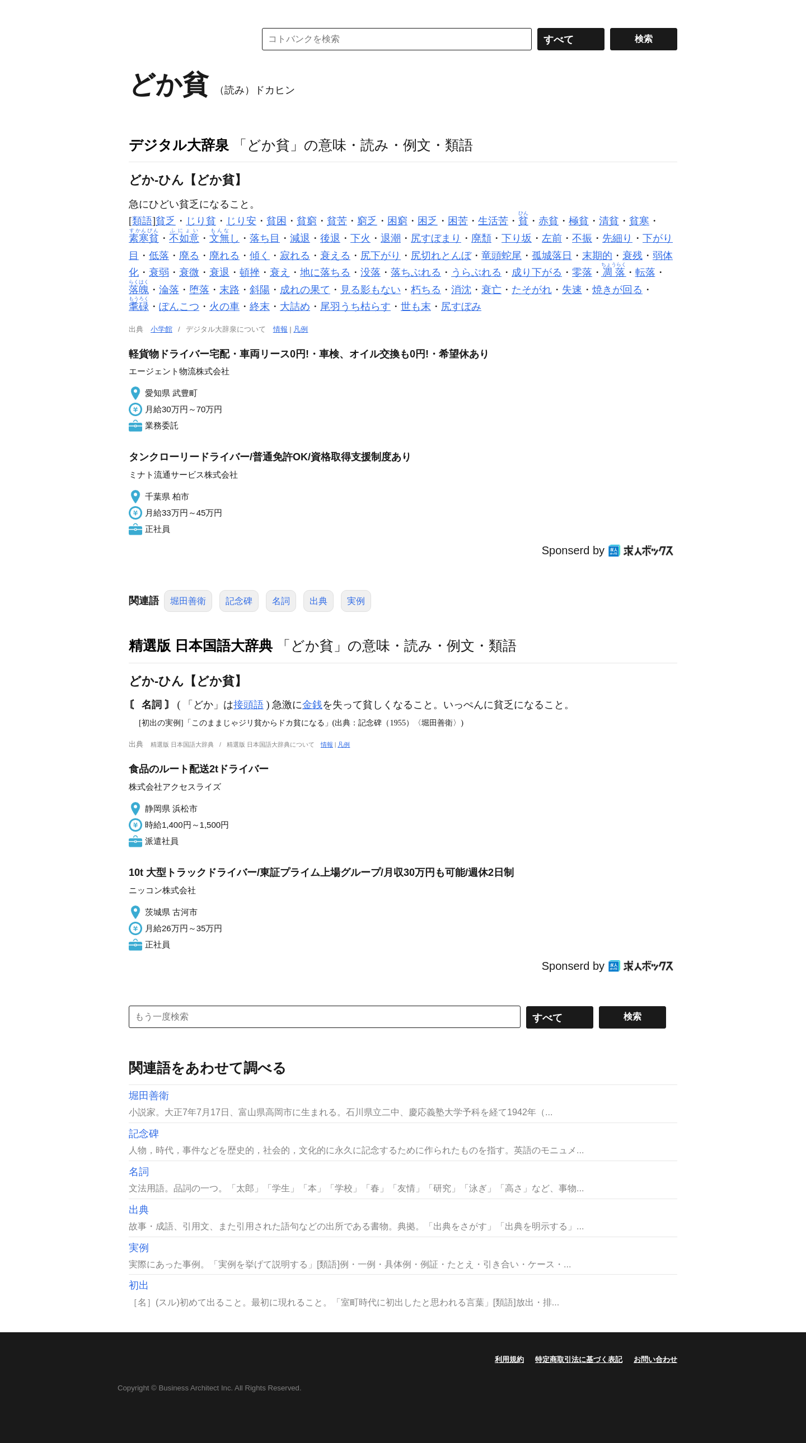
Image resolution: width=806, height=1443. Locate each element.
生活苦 (493, 221)
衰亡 (491, 289)
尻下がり (380, 255)
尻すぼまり (436, 238)
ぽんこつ (179, 306)
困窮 (397, 221)
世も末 (416, 306)
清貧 (609, 221)
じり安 (241, 221)
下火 (360, 238)
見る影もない (370, 289)
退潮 (391, 238)
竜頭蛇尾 (501, 255)
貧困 (276, 221)
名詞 (281, 601)
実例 (356, 601)
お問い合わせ (655, 1359)
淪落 (169, 289)
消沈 (461, 289)
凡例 (300, 329)
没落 (370, 272)
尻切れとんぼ (441, 255)
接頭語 (248, 704)
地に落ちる (325, 272)
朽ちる (426, 289)
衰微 (189, 272)
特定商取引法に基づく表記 (578, 1359)
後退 (330, 238)
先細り (617, 238)
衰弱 (159, 272)
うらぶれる (476, 272)
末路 (229, 289)
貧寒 (639, 221)
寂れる (295, 255)
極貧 (579, 221)
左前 (552, 238)
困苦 (458, 221)
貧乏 (166, 221)
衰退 (219, 272)
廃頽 (481, 238)
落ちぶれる (416, 272)
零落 (582, 272)
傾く (260, 255)
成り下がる (537, 272)
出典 (318, 601)
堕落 (199, 289)
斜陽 (260, 289)
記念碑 (239, 601)
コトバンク (184, 39)
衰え (280, 272)
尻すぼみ (461, 306)
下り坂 (517, 238)
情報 (280, 329)
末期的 (597, 255)
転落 (645, 272)
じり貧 (201, 221)
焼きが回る (617, 289)
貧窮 (307, 221)
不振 (582, 238)
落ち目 (265, 238)
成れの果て (305, 289)
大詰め (295, 306)
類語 (142, 221)
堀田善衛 (188, 601)
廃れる (224, 255)
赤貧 (548, 221)
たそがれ (532, 289)
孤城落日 (552, 255)
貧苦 (337, 221)
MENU (140, 11)
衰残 (632, 255)
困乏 (428, 221)
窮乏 (367, 221)
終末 (260, 306)
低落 (159, 255)
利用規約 (509, 1359)
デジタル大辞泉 (179, 145)
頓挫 (250, 272)
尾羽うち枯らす (355, 306)
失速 (572, 289)
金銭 (312, 704)
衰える (335, 255)
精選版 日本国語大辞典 (201, 645)
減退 (300, 238)
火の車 (224, 306)
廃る (189, 255)
